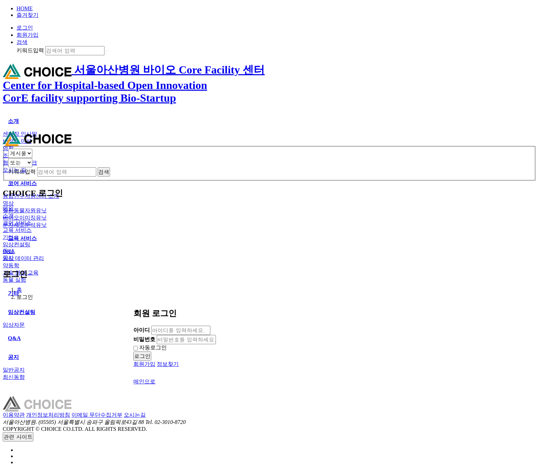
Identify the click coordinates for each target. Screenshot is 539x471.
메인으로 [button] (144, 381)
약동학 (11, 265)
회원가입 (27, 35)
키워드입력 (30, 50)
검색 (22, 42)
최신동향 (14, 377)
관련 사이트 (18, 437)
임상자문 (14, 325)
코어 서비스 (17, 223)
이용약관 (14, 415)
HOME (24, 8)
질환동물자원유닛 (25, 210)
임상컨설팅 (16, 244)
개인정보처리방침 (48, 415)
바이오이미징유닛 (25, 218)
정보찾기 (168, 364)
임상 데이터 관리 (23, 258)
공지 (8, 258)
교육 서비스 (17, 230)
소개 (8, 215)
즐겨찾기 (27, 15)
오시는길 (135, 415)
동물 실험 (14, 280)
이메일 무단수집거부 (97, 415)
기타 (8, 237)
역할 (8, 148)
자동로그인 (150, 347)
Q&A (9, 251)
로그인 (24, 28)
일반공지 (14, 370)
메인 (8, 208)
